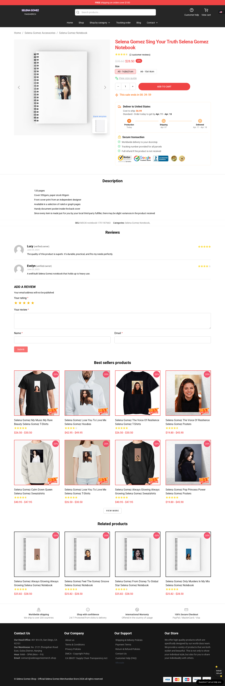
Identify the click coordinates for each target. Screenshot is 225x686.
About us (69, 640)
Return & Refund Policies (127, 649)
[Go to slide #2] (70, 143)
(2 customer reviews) (139, 54)
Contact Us (121, 653)
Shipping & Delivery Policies (128, 640)
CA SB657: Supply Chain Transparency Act (86, 658)
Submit (20, 349)
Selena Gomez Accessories (40, 32)
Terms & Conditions (75, 644)
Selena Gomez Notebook (73, 32)
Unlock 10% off (219, 672)
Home (17, 32)
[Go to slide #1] (53, 143)
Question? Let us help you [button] (210, 682)
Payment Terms (123, 644)
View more (112, 511)
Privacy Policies (73, 649)
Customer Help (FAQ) (126, 658)
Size (117, 66)
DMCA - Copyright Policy (77, 653)
